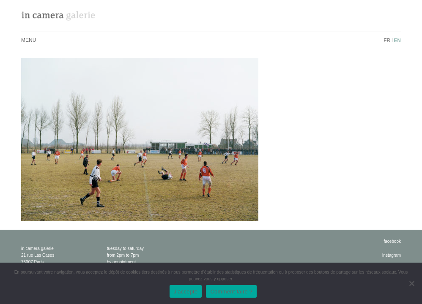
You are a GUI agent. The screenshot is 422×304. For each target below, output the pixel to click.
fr (387, 40)
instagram (391, 255)
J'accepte (186, 291)
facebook (392, 241)
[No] (411, 283)
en (397, 40)
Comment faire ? (231, 291)
